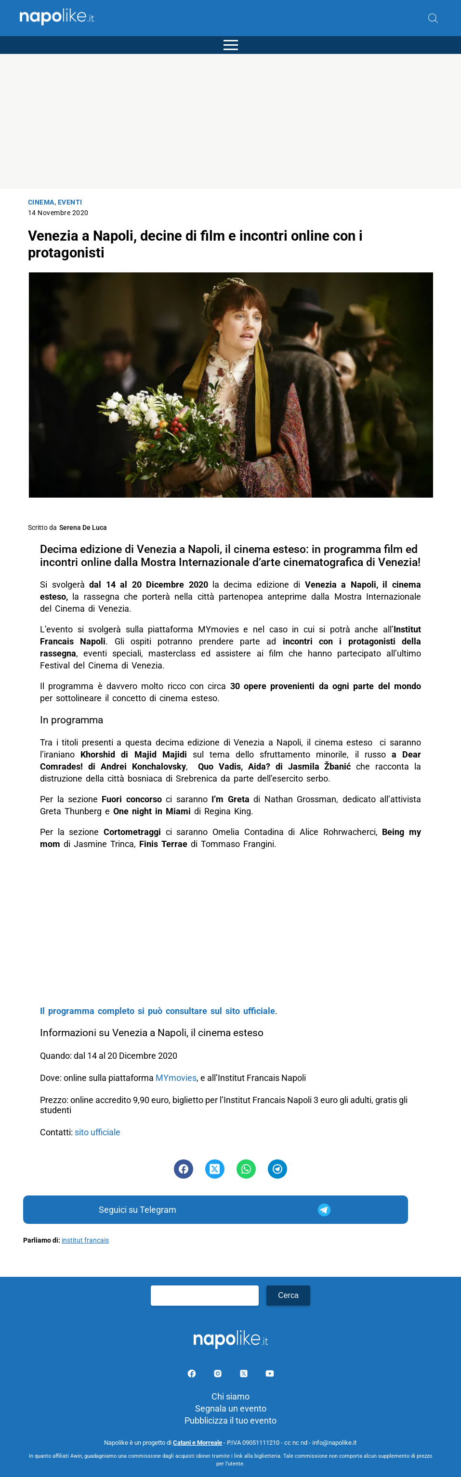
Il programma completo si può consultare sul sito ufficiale (157, 1011)
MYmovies (176, 1078)
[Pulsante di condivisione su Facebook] (183, 1169)
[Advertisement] (230, 121)
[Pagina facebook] (193, 1375)
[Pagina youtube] (270, 1375)
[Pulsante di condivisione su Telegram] (277, 1169)
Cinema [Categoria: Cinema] (41, 202)
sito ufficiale (98, 1132)
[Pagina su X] (245, 1375)
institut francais (85, 1240)
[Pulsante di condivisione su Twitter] (214, 1169)
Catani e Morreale (197, 1442)
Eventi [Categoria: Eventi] (70, 202)
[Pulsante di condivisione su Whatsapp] (246, 1169)
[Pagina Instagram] (219, 1375)
